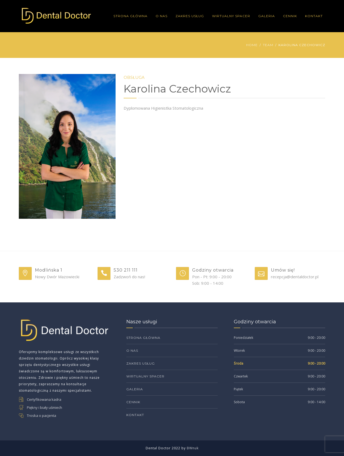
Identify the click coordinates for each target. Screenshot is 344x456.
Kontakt (314, 16)
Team (268, 45)
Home (252, 45)
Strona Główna (130, 16)
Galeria (266, 16)
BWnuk (193, 448)
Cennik (290, 16)
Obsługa (134, 77)
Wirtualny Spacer (231, 16)
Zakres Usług (189, 16)
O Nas (161, 16)
